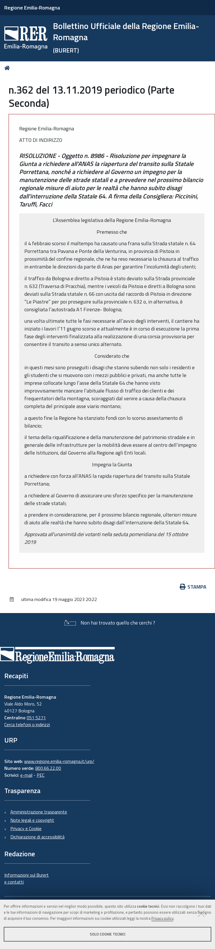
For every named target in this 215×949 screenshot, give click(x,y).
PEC (40, 775)
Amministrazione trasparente (38, 811)
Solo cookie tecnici (107, 934)
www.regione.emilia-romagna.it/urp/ (59, 761)
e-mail (26, 775)
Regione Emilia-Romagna (32, 7)
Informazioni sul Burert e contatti (26, 878)
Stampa (193, 587)
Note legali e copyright (32, 820)
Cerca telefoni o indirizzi (27, 724)
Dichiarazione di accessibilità (37, 836)
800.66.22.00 (48, 768)
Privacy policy (162, 918)
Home (8, 67)
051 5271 (36, 717)
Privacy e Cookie (26, 828)
